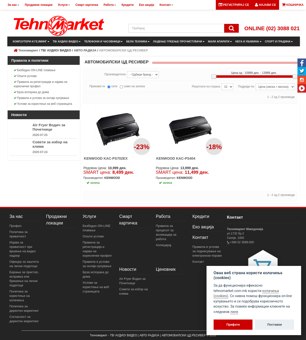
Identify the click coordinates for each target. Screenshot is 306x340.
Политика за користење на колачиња (20, 296)
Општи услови (25, 76)
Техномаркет (28, 50)
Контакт (200, 237)
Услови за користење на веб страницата (43, 104)
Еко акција (203, 226)
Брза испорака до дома (31, 92)
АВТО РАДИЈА (85, 50)
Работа (163, 216)
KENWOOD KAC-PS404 (175, 158)
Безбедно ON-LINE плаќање (34, 70)
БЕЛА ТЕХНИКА (138, 41)
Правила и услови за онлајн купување (41, 98)
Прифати (233, 324)
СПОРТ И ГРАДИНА (279, 41)
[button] (265, 4)
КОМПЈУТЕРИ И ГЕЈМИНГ (31, 41)
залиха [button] (93, 183)
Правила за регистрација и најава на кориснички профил (40, 84)
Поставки (274, 324)
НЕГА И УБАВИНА (248, 41)
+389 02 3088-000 (241, 242)
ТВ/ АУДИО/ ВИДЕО (67, 41)
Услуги (89, 216)
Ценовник (166, 269)
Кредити (200, 216)
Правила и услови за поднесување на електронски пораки (207, 251)
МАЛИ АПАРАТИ (220, 41)
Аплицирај (163, 245)
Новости (127, 269)
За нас (16, 216)
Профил (16, 226)
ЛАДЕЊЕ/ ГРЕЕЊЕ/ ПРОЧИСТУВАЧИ (178, 41)
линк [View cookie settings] (234, 312)
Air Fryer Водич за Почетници (49, 127)
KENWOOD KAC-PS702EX (106, 158)
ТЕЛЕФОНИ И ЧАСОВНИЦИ (103, 41)
